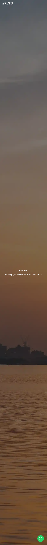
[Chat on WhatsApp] (40, 538)
